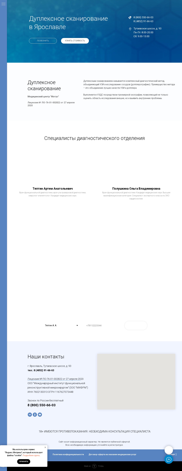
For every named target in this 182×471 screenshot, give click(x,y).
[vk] (30, 415)
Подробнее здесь (31, 455)
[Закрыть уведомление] (45, 447)
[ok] (35, 415)
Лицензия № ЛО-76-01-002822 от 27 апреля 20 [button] (54, 378)
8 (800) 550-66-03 (143, 17)
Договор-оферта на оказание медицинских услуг (112, 454)
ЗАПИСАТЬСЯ (135, 325)
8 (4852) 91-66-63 (143, 21)
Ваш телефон (90, 319)
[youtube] (40, 415)
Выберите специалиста (54, 319)
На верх (172, 454)
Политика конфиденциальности (68, 454)
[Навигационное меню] (3, 4)
